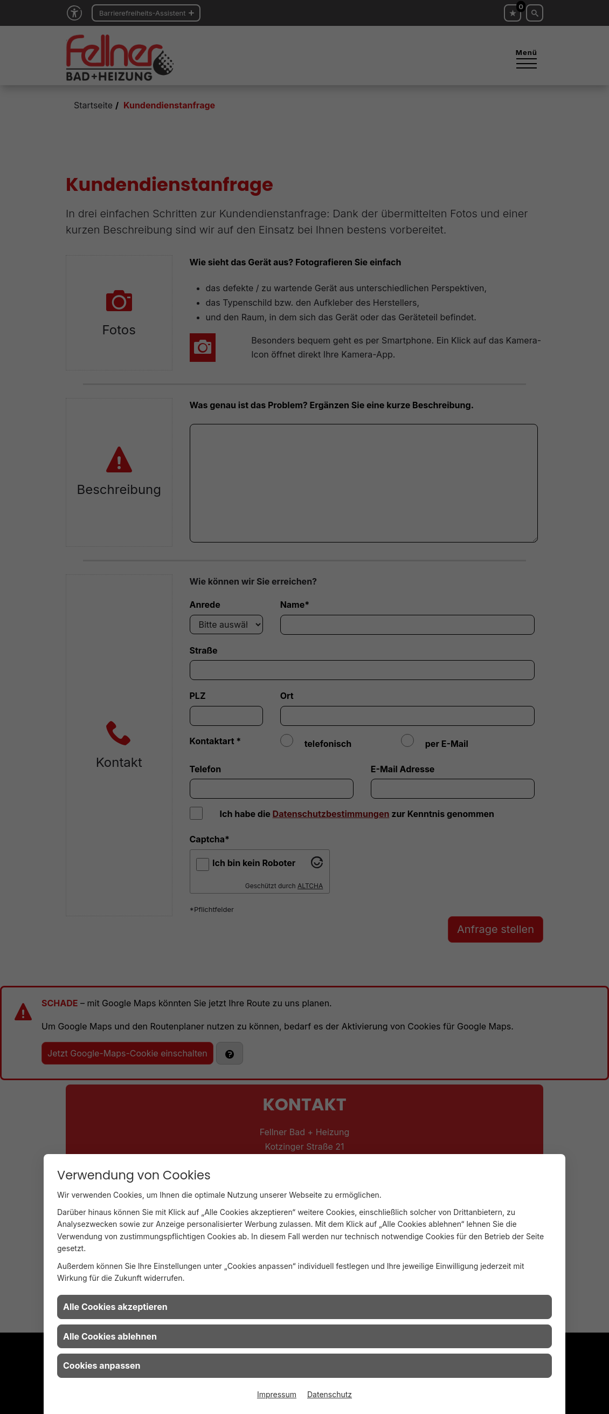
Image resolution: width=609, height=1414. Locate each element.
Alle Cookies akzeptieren (115, 1306)
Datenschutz (329, 1394)
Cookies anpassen (102, 1365)
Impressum (276, 1394)
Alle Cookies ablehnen (110, 1336)
